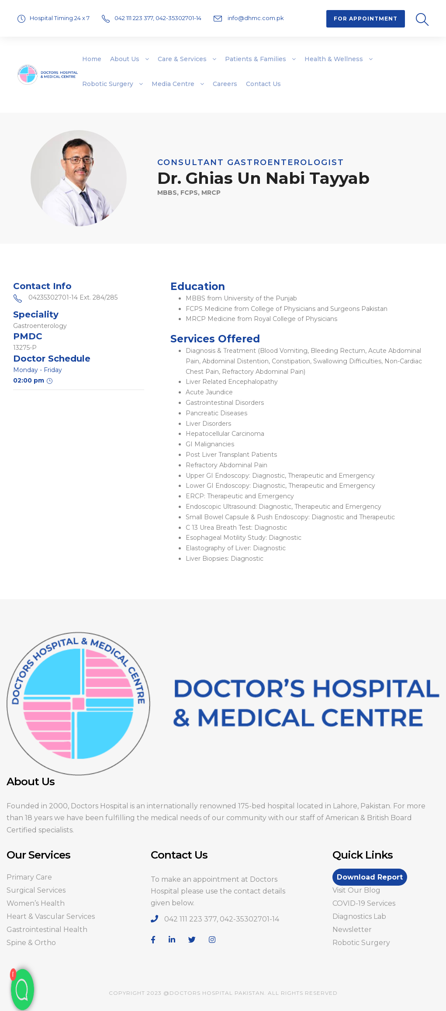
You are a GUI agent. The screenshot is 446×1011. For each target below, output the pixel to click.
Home (91, 59)
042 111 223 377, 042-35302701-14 (158, 17)
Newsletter (352, 929)
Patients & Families (255, 59)
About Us (124, 59)
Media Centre (173, 84)
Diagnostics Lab (359, 916)
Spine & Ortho (31, 943)
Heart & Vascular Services (51, 916)
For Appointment (366, 18)
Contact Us (263, 84)
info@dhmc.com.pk (255, 17)
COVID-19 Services (363, 903)
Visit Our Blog (356, 890)
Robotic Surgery (107, 84)
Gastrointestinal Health (47, 929)
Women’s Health (36, 903)
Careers (225, 84)
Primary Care (29, 877)
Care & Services (182, 59)
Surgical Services (36, 890)
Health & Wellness (333, 59)
